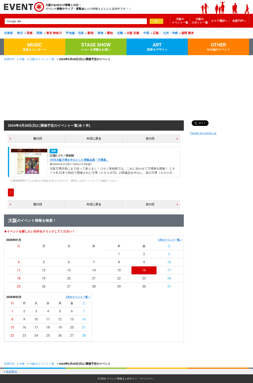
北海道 (8, 33)
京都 (136, 33)
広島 (156, 33)
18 (18, 278)
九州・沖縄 (170, 33)
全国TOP (9, 59)
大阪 (129, 33)
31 (169, 286)
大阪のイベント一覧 (180, 20)
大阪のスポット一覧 (199, 20)
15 (119, 270)
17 (169, 270)
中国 (146, 33)
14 (94, 270)
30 (144, 286)
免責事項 (11, 371)
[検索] (75, 21)
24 (169, 278)
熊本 (191, 33)
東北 (20, 33)
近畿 (120, 33)
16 (144, 270)
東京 (49, 33)
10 (169, 262)
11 (18, 270)
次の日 (150, 138)
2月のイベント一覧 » (78, 297)
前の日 (37, 138)
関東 (39, 33)
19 (43, 278)
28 (94, 286)
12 (43, 270)
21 (94, 278)
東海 (100, 33)
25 (18, 286)
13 (69, 270)
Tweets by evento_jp (203, 133)
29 (119, 286)
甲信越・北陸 (75, 33)
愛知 (110, 33)
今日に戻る (93, 138)
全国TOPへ (239, 20)
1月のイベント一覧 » (170, 240)
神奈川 (57, 33)
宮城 (29, 33)
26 (43, 286)
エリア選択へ (219, 20)
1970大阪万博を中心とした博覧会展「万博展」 (79, 159)
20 (69, 278)
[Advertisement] (126, 90)
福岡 (184, 33)
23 (144, 278)
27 (69, 286)
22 (119, 278)
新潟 (90, 33)
